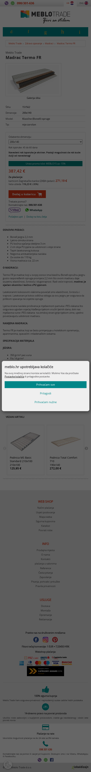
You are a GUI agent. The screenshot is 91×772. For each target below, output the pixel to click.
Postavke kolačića (14, 376)
